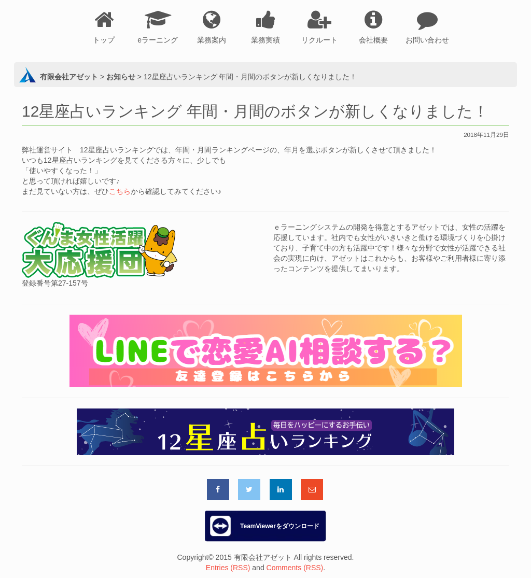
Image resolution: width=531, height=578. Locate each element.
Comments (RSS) (295, 567)
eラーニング (157, 40)
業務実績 (265, 40)
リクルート (319, 40)
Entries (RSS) (228, 567)
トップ (104, 40)
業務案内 (211, 40)
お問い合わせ (427, 40)
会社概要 (373, 40)
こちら (120, 191)
